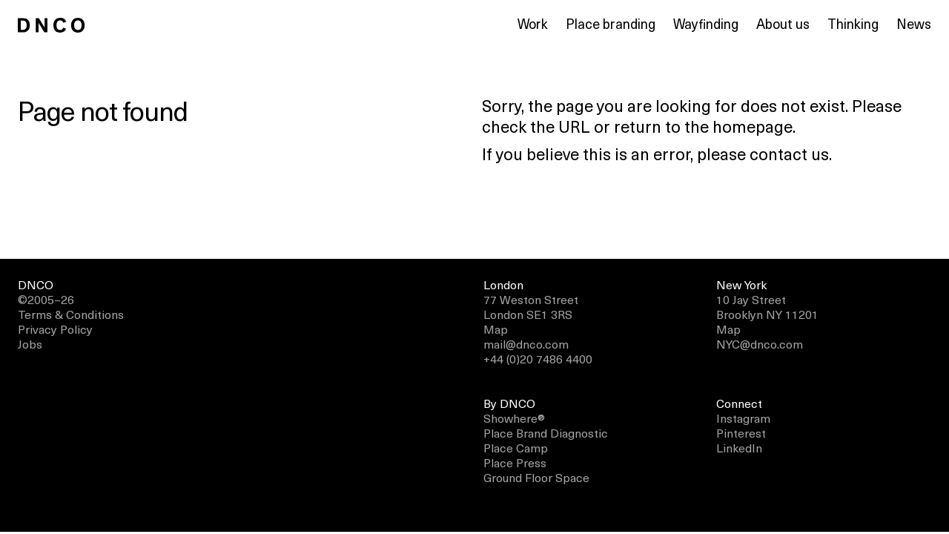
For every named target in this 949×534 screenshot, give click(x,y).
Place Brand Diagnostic (545, 432)
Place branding (610, 23)
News (913, 23)
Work (533, 23)
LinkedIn (739, 447)
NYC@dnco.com (759, 343)
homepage (752, 125)
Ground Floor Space (536, 477)
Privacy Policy (55, 328)
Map (495, 328)
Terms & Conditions (71, 314)
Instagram (743, 417)
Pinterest (741, 432)
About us (783, 23)
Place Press (514, 462)
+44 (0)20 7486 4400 (537, 358)
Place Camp (515, 447)
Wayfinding (705, 23)
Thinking (853, 23)
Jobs (30, 343)
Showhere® (514, 417)
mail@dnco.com (526, 343)
